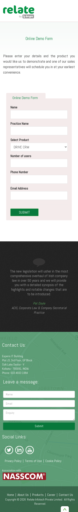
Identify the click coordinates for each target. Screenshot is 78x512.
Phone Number (19, 172)
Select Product (19, 140)
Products (38, 495)
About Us (23, 495)
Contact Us (66, 495)
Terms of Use (33, 461)
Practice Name (19, 123)
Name (13, 107)
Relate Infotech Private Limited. (45, 499)
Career (51, 495)
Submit (39, 426)
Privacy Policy (13, 461)
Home (10, 495)
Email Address (19, 188)
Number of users (20, 156)
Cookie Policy (53, 461)
